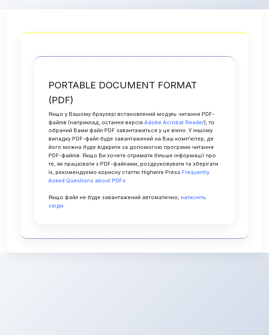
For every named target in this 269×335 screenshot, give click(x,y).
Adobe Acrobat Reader (174, 122)
